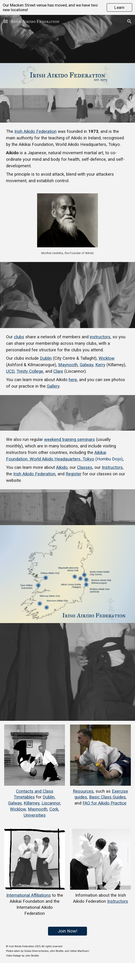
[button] (5, 21)
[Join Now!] (67, 931)
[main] (67, 156)
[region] (67, 7)
